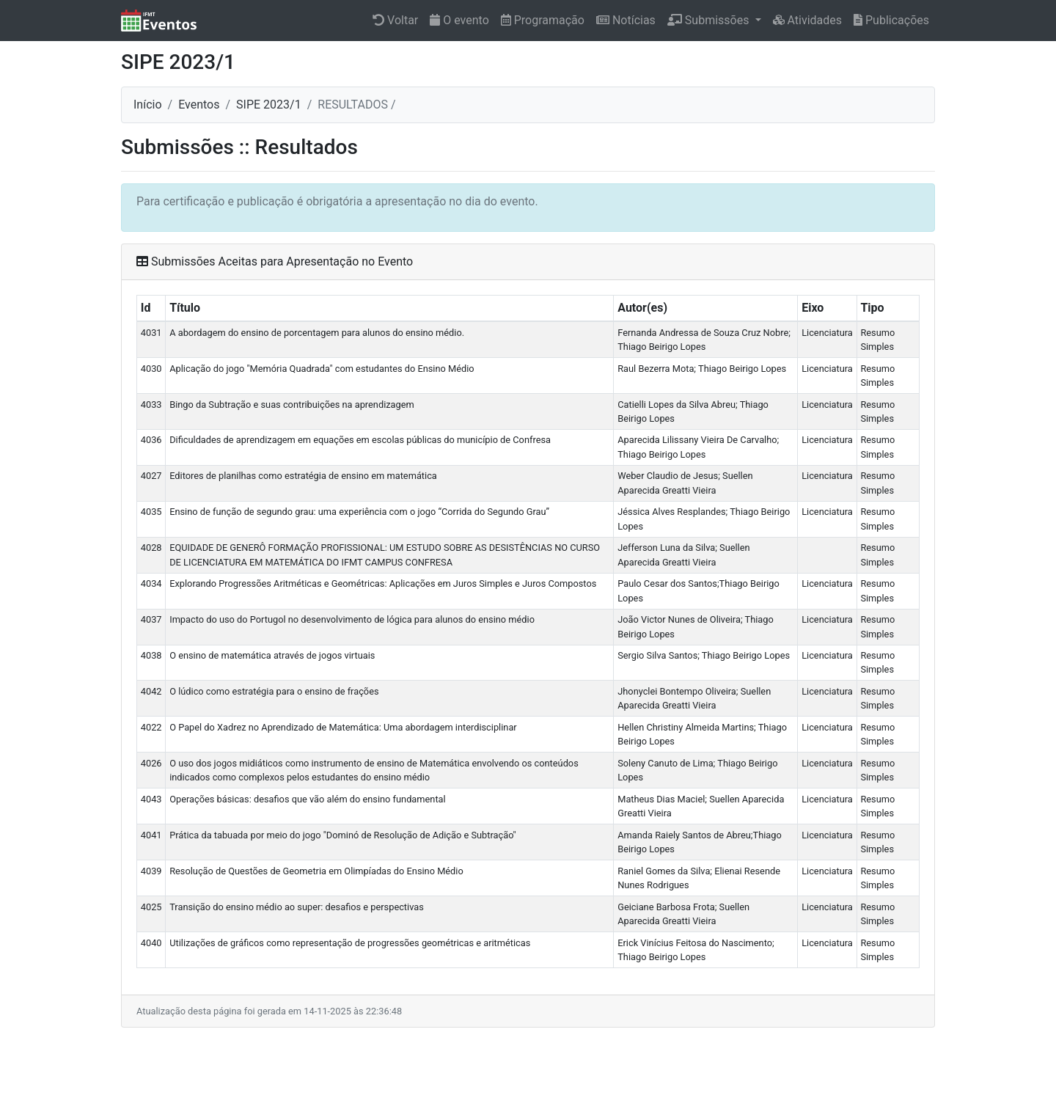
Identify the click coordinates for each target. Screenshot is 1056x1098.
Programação (542, 20)
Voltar (395, 20)
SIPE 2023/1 (268, 104)
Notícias (626, 20)
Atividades (808, 20)
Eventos (198, 104)
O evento (459, 20)
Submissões (709, 20)
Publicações (891, 20)
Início (147, 104)
